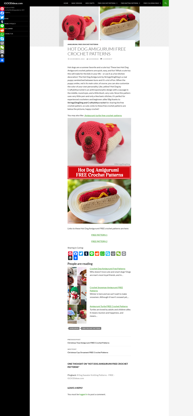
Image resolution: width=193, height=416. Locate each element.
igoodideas (93, 59)
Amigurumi (72, 44)
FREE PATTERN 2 (99, 241)
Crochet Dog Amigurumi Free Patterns (107, 268)
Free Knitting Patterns (129, 3)
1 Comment (107, 59)
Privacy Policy (10, 23)
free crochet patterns (91, 328)
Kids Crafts (90, 3)
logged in (83, 394)
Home (66, 3)
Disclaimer (8, 28)
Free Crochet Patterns (107, 3)
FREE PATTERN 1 (99, 235)
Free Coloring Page (151, 3)
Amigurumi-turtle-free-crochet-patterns (103, 115)
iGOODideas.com (13, 3)
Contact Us (8, 34)
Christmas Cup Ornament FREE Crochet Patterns (99, 351)
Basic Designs (77, 3)
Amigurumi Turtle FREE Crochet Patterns (109, 306)
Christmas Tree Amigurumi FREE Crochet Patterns (99, 341)
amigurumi (74, 328)
